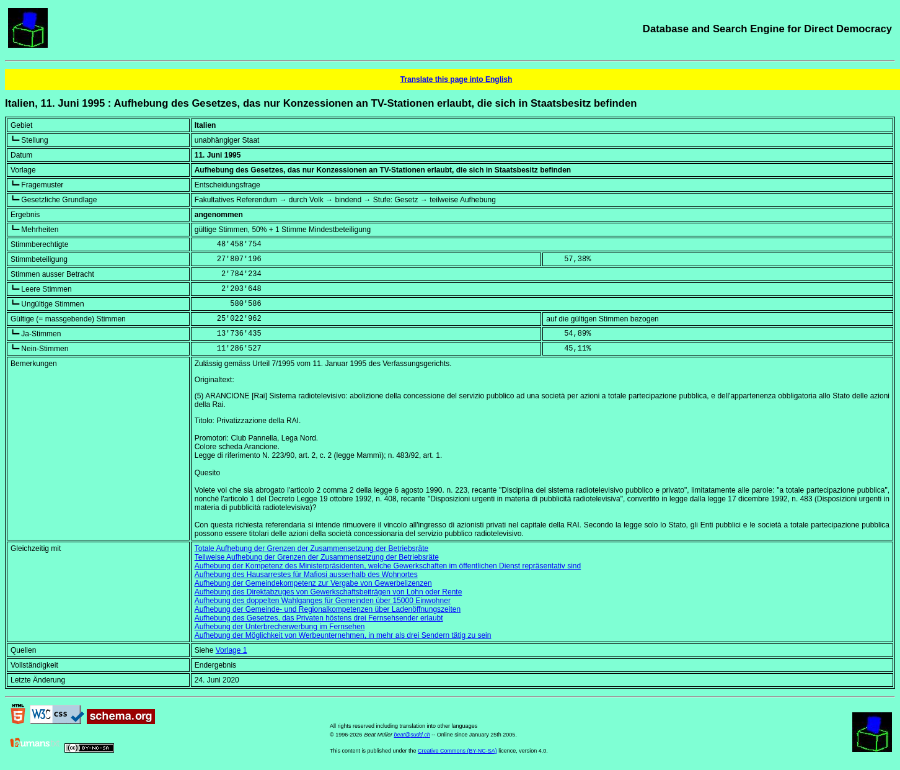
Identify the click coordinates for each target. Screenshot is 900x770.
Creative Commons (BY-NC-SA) (457, 751)
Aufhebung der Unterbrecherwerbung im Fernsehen (280, 626)
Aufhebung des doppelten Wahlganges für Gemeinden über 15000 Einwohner (323, 600)
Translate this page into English (456, 79)
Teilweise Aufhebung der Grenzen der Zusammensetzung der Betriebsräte (317, 557)
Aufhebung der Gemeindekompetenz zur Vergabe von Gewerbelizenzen (313, 583)
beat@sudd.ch (412, 735)
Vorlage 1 (231, 650)
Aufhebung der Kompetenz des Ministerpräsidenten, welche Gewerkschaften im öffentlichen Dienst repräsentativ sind (388, 566)
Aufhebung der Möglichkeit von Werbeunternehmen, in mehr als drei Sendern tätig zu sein (343, 635)
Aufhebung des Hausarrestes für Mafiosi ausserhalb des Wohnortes (306, 574)
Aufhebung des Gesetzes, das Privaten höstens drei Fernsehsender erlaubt (319, 618)
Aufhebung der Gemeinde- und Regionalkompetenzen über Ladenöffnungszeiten (328, 609)
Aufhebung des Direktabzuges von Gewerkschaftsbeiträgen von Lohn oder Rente (328, 592)
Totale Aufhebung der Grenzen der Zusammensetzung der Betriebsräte (312, 548)
